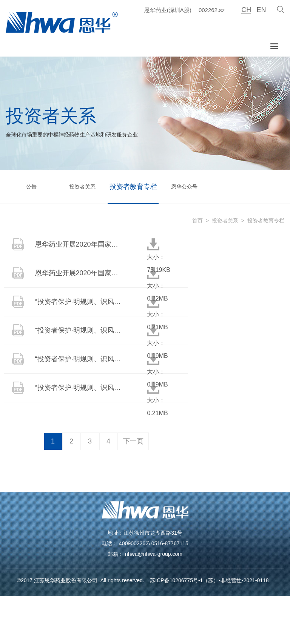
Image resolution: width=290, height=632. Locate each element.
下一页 (133, 441)
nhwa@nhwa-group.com (153, 554)
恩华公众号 (184, 187)
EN (261, 10)
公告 (31, 187)
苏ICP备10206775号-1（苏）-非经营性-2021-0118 (207, 580)
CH (246, 10)
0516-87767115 (169, 543)
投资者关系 (82, 187)
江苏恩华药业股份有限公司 (67, 580)
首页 (197, 221)
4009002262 (133, 543)
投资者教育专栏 (133, 186)
